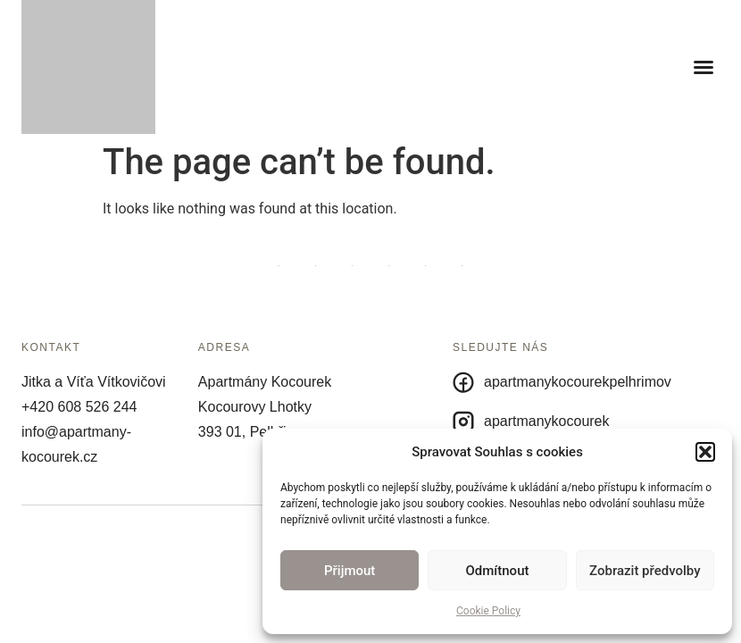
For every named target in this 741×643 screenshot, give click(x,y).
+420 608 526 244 (79, 406)
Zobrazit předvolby (645, 571)
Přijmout (349, 571)
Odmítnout (497, 571)
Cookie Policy (488, 611)
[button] (705, 452)
